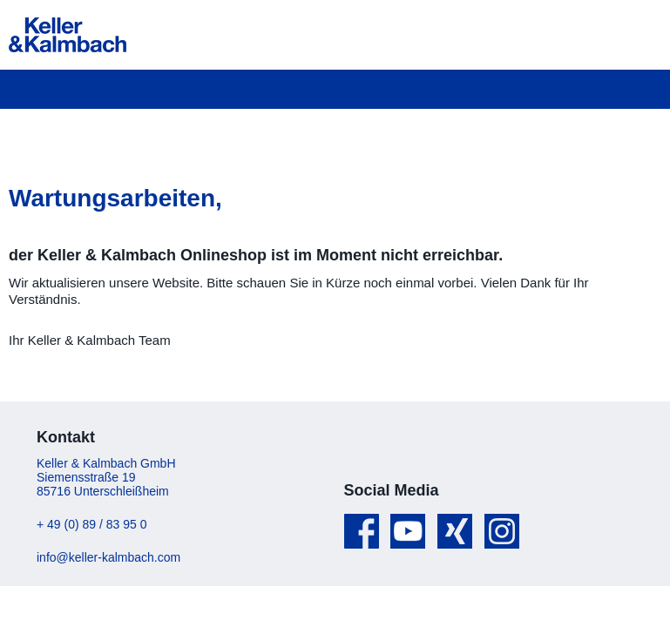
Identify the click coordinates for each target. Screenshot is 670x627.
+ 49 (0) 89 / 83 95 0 (91, 524)
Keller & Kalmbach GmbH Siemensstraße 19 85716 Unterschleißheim (106, 477)
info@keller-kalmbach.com (108, 557)
